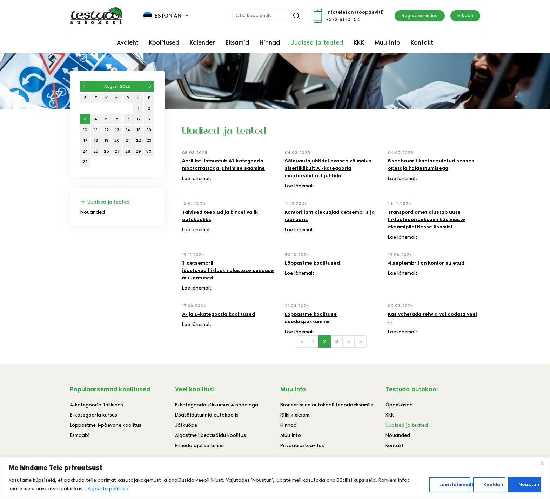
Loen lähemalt (454, 484)
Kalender (202, 42)
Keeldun (493, 484)
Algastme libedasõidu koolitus (210, 435)
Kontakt (422, 42)
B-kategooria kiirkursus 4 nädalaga (216, 405)
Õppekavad (399, 405)
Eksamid (237, 42)
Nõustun (528, 484)
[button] (166, 16)
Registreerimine (420, 16)
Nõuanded (92, 212)
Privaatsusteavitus (302, 445)
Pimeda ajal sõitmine (199, 445)
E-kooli (465, 16)
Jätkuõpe (186, 425)
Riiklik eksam (294, 415)
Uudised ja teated (316, 42)
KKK (359, 42)
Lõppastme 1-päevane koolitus (105, 425)
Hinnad (270, 42)
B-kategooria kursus (93, 415)
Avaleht (128, 42)
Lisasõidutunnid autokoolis (207, 415)
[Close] (542, 463)
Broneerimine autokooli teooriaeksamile (326, 405)
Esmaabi (79, 435)
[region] (275, 478)
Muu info (387, 42)
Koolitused (164, 42)
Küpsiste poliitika (108, 489)
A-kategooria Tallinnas (96, 405)
